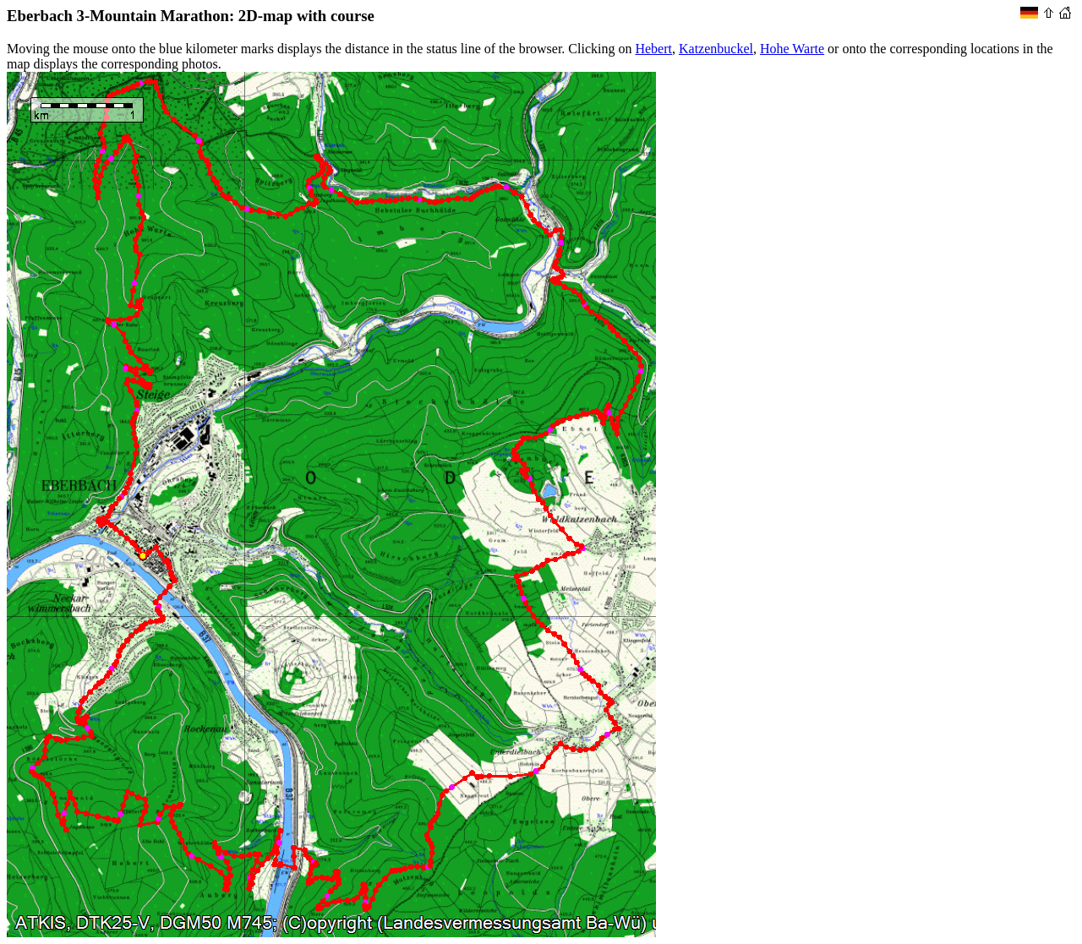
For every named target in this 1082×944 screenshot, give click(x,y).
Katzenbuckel (716, 48)
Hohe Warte (792, 48)
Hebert (653, 48)
